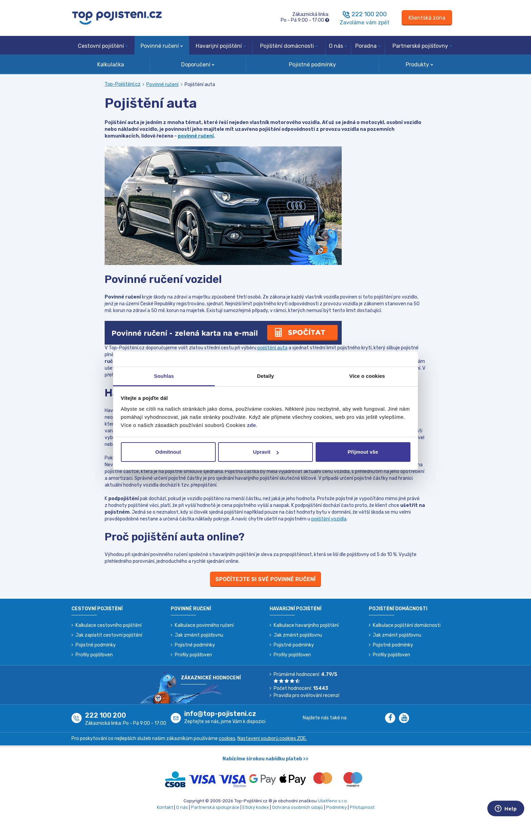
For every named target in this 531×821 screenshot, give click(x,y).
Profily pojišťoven (94, 655)
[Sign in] (427, 17)
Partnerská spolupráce (215, 807)
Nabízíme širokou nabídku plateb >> (265, 759)
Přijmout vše (362, 452)
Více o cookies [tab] (367, 376)
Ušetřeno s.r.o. (333, 800)
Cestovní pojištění (103, 46)
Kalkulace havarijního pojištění (306, 625)
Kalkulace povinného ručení (204, 625)
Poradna (368, 46)
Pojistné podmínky (312, 64)
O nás (338, 46)
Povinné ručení (162, 46)
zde (251, 425)
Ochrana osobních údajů (297, 807)
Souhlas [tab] (164, 376)
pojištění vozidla (328, 519)
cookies (227, 738)
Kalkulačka (110, 64)
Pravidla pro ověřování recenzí (306, 695)
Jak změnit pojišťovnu (199, 635)
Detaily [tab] (265, 376)
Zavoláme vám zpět (364, 22)
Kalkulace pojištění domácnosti (407, 625)
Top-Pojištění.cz (123, 84)
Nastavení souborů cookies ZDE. (272, 738)
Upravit (266, 452)
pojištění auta (272, 348)
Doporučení (197, 64)
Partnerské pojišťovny (422, 46)
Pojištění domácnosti (289, 46)
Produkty (419, 64)
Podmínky (336, 807)
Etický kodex (255, 807)
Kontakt (165, 807)
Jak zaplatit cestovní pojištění (109, 635)
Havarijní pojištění (221, 46)
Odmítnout (168, 452)
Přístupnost (362, 807)
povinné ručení (196, 136)
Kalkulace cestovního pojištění (109, 625)
